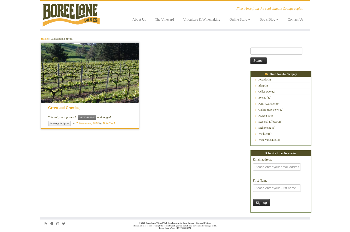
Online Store (239, 19)
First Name (260, 180)
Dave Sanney (188, 223)
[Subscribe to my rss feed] (47, 223)
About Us (139, 19)
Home (44, 38)
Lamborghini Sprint (59, 123)
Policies (207, 223)
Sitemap (199, 223)
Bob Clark (109, 123)
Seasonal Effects (268, 121)
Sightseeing (265, 127)
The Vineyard (164, 19)
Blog (261, 85)
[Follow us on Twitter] (65, 223)
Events (262, 97)
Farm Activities (87, 117)
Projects (263, 115)
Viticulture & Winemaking (201, 19)
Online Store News (269, 109)
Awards (263, 79)
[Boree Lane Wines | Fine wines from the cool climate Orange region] (71, 15)
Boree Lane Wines (154, 223)
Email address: (262, 159)
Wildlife (263, 133)
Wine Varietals (267, 139)
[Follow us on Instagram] (59, 223)
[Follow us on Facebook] (53, 223)
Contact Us (295, 19)
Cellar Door (265, 91)
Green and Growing (63, 108)
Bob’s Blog (268, 19)
